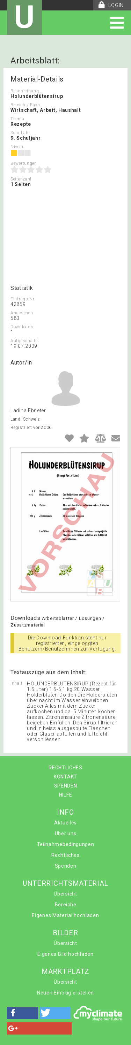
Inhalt (16, 683)
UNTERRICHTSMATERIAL (65, 883)
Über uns (66, 833)
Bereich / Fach (25, 104)
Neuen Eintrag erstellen (65, 993)
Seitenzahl (20, 179)
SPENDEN (65, 786)
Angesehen (21, 312)
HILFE (65, 795)
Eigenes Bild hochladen (65, 954)
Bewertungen (23, 163)
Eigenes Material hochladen (65, 915)
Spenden (66, 866)
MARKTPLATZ (65, 971)
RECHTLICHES (65, 767)
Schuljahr (20, 132)
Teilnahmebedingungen (65, 844)
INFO (65, 812)
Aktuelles (65, 822)
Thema (17, 118)
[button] (22, 1013)
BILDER (65, 933)
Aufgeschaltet (24, 340)
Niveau (17, 146)
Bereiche (66, 904)
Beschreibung (24, 91)
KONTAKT (65, 776)
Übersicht (65, 894)
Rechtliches (65, 855)
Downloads (21, 326)
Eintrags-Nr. (22, 299)
